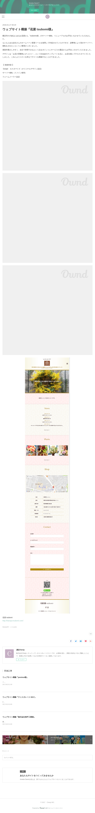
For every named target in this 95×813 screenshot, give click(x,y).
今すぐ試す (34, 10)
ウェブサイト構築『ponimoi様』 (15, 677)
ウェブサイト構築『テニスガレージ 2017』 (19, 697)
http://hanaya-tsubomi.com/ (12, 621)
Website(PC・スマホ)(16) (9, 627)
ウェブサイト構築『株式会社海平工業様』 (18, 717)
